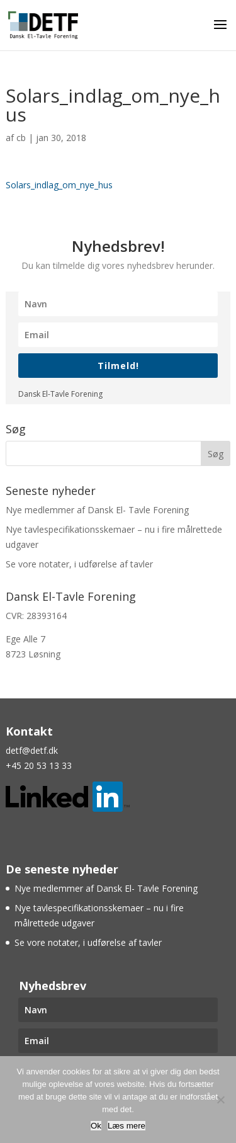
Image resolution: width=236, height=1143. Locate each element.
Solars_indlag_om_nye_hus (59, 185)
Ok (96, 1125)
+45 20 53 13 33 (39, 765)
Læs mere (126, 1125)
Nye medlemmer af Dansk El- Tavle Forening (97, 510)
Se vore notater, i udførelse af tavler (79, 564)
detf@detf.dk (32, 750)
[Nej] (220, 1099)
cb (21, 138)
